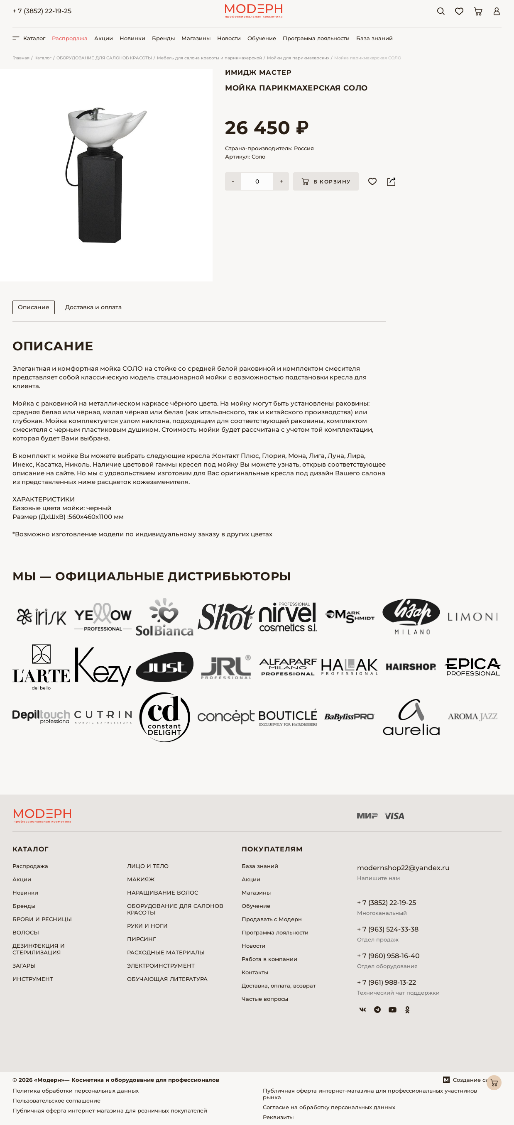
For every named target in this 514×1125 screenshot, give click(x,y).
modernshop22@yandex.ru (403, 868)
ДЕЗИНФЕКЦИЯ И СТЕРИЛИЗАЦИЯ (38, 949)
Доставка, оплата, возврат (279, 985)
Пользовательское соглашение (56, 1100)
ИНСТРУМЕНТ (32, 979)
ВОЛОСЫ (25, 932)
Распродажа (70, 38)
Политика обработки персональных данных (75, 1090)
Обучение (261, 38)
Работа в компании (269, 959)
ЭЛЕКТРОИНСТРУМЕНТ (161, 965)
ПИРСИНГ (141, 939)
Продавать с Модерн (272, 919)
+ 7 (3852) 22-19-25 (41, 11)
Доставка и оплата (93, 307)
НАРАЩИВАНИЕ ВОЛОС (162, 892)
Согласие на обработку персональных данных (329, 1107)
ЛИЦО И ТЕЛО (148, 866)
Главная (20, 58)
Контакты (255, 972)
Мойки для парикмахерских (298, 58)
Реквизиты (278, 1117)
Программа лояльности (316, 38)
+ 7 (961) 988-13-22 (386, 982)
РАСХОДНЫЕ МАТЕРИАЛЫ (166, 952)
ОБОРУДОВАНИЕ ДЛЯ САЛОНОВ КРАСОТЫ (104, 58)
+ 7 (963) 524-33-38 (388, 929)
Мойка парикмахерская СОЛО (367, 58)
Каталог (42, 58)
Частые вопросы (265, 998)
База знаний (374, 38)
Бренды (163, 38)
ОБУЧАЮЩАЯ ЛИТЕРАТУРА (167, 979)
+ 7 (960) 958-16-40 (388, 956)
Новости (229, 38)
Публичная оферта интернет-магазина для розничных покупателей (109, 1110)
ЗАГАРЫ (24, 965)
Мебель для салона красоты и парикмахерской (209, 58)
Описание (33, 307)
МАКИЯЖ (140, 879)
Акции (103, 38)
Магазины (195, 38)
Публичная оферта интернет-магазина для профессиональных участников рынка (370, 1094)
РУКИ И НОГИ (147, 925)
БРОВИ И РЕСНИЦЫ (42, 919)
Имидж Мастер (258, 72)
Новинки (132, 38)
